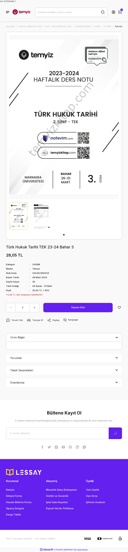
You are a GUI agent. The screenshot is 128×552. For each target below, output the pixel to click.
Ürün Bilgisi (17, 337)
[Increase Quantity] (34, 307)
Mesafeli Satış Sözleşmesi (61, 489)
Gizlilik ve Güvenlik (57, 495)
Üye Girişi (92, 495)
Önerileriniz (17, 382)
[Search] (71, 12)
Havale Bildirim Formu (19, 502)
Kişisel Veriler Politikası (60, 508)
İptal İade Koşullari (57, 502)
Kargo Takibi (13, 514)
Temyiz (36, 268)
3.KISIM (36, 264)
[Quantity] (23, 307)
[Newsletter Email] (64, 433)
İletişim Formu (14, 495)
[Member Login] (114, 12)
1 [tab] (64, 235)
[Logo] (21, 12)
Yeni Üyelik (92, 489)
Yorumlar (16, 358)
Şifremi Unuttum (95, 502)
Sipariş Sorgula (15, 508)
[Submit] (115, 433)
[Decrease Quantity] (11, 307)
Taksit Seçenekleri (21, 370)
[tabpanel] (18, 216)
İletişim (10, 489)
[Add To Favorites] (119, 307)
